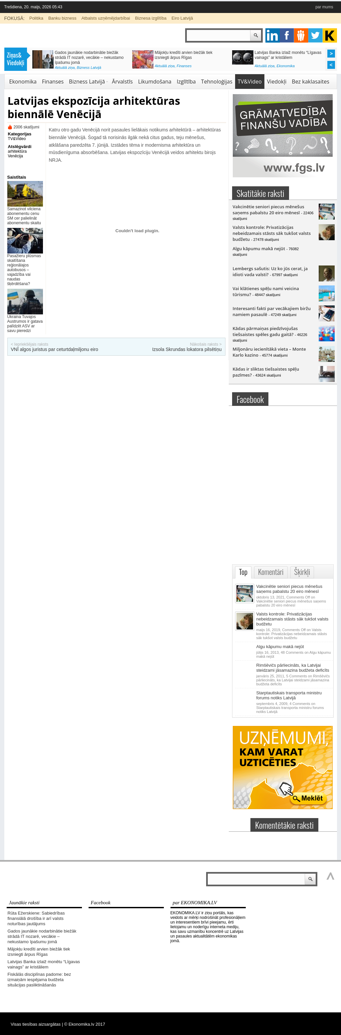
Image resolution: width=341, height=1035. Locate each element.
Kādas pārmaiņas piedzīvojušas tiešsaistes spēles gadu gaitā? (265, 331)
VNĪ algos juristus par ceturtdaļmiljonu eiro (54, 349)
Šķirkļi (302, 572)
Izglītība (186, 81)
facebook (287, 35)
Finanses (184, 66)
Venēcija (15, 156)
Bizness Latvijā (89, 68)
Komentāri (270, 572)
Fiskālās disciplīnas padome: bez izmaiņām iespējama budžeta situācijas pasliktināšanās (39, 979)
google (272, 35)
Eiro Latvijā (182, 18)
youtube (330, 35)
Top (243, 572)
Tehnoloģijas (216, 81)
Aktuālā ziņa (65, 68)
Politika (36, 18)
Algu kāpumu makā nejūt (259, 249)
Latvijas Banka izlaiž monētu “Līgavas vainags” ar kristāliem (288, 55)
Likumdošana (154, 81)
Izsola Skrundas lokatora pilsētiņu (187, 349)
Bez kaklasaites (310, 81)
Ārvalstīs (122, 81)
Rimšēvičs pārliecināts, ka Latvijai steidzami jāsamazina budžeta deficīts (292, 668)
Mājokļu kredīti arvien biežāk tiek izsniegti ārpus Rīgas (183, 55)
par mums (324, 7)
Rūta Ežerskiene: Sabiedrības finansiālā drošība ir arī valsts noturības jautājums (36, 918)
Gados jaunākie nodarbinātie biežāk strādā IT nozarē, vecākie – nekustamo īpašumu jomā (89, 57)
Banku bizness (62, 18)
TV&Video (250, 81)
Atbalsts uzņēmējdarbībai (105, 18)
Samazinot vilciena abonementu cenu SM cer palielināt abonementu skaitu (24, 216)
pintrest (301, 35)
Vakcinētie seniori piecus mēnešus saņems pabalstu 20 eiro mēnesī (268, 210)
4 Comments (290, 708)
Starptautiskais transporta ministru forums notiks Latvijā (289, 695)
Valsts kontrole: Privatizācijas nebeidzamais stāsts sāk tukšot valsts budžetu (272, 233)
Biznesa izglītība (151, 18)
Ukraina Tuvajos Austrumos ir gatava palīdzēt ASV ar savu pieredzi (25, 323)
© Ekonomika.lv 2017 (84, 1024)
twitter (315, 35)
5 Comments (293, 680)
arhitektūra (17, 151)
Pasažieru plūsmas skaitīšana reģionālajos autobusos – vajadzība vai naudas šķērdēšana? (24, 270)
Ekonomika (286, 66)
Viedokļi (276, 81)
